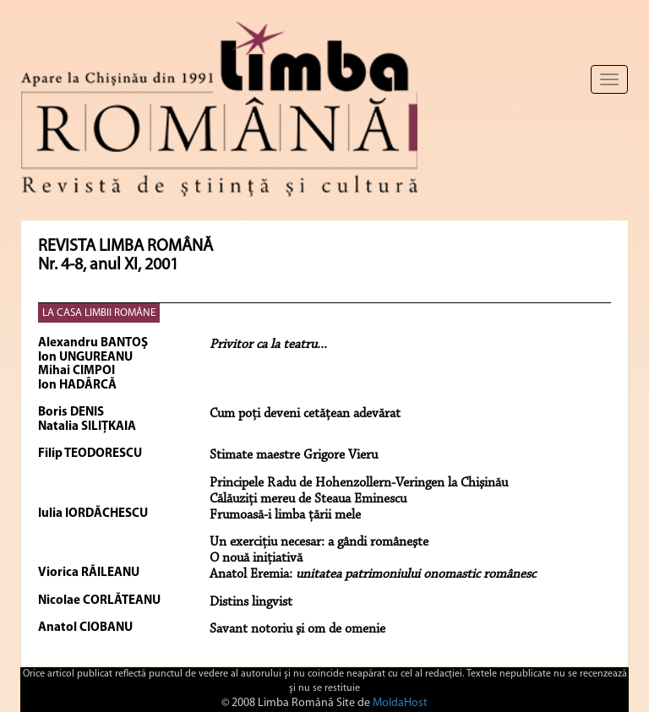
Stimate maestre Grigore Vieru (294, 455)
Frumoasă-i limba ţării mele (285, 515)
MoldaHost (400, 703)
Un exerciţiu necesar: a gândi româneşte (319, 542)
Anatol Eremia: (373, 574)
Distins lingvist (251, 602)
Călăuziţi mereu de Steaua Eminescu (308, 499)
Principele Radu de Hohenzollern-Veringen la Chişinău (359, 483)
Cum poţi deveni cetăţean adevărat (305, 414)
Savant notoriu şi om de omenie (297, 629)
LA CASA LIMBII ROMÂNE (98, 312)
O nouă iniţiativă (256, 558)
